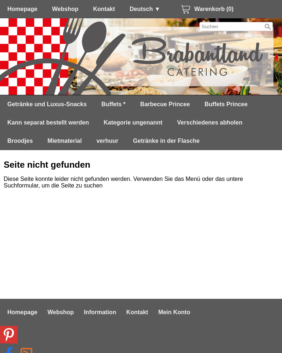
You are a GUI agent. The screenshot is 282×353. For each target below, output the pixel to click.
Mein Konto (174, 312)
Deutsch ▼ (145, 9)
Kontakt (104, 9)
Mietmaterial (64, 141)
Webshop (65, 9)
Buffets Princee (226, 104)
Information (100, 312)
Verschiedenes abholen (209, 122)
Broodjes (20, 141)
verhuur (108, 141)
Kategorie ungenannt (133, 122)
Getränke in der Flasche (166, 141)
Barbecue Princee (165, 104)
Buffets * (113, 104)
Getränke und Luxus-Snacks (47, 104)
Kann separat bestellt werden (48, 122)
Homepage (22, 9)
